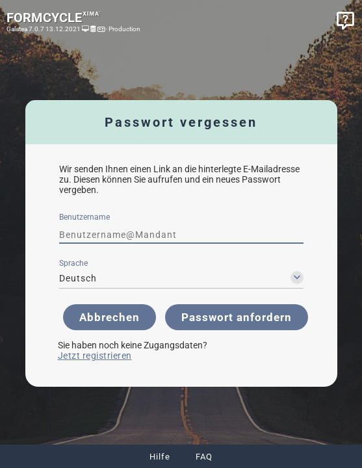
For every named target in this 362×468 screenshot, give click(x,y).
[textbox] (181, 235)
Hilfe (159, 457)
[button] (109, 317)
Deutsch (78, 278)
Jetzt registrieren (95, 355)
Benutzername (84, 217)
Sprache (73, 263)
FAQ (204, 457)
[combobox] (181, 278)
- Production (122, 28)
